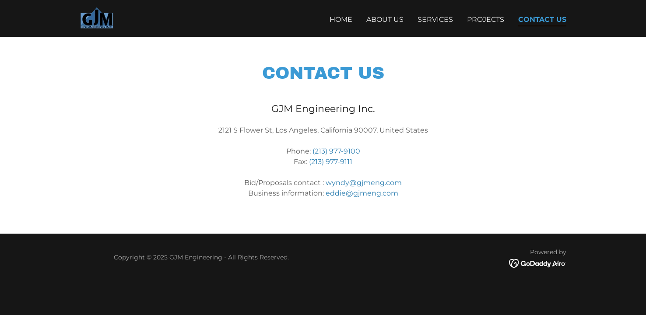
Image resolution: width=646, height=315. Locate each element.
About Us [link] (385, 19)
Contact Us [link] (542, 19)
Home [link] (341, 19)
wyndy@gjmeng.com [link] (364, 182)
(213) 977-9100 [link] (336, 151)
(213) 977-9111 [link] (330, 162)
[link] (97, 18)
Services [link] (435, 19)
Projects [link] (485, 19)
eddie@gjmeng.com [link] (362, 193)
